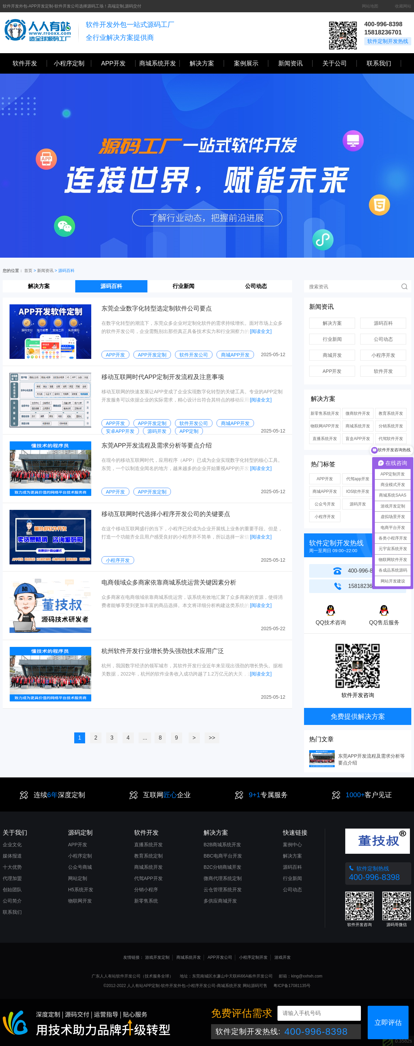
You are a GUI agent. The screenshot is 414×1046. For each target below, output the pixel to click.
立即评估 (388, 1022)
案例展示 (251, 63)
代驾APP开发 (148, 878)
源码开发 (358, 504)
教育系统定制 (148, 856)
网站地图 (370, 6)
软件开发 (30, 63)
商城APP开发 (325, 491)
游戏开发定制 (157, 957)
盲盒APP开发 (358, 438)
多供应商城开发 (220, 901)
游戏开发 (282, 957)
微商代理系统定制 (223, 878)
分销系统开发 (391, 426)
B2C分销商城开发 (222, 867)
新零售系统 (146, 901)
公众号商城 (80, 867)
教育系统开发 (391, 413)
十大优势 (12, 867)
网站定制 (77, 878)
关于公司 (339, 63)
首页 (28, 270)
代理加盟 (12, 878)
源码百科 (111, 286)
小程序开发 (383, 355)
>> (212, 738)
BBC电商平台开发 (223, 856)
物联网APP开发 (324, 426)
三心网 (38, 33)
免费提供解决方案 (358, 716)
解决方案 (39, 286)
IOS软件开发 (358, 491)
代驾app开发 (357, 478)
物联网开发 (80, 901)
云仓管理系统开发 (223, 889)
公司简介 (12, 901)
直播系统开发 (325, 438)
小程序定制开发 (253, 957)
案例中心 (292, 844)
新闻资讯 (295, 63)
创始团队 (12, 889)
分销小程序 (146, 889)
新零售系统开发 (324, 413)
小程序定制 (72, 63)
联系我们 (384, 63)
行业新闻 (183, 286)
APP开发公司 (220, 957)
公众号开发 (325, 504)
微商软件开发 (358, 413)
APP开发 (118, 63)
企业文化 (12, 844)
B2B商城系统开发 (222, 844)
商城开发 (332, 355)
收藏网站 (403, 6)
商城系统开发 (159, 63)
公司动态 (256, 286)
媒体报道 (12, 856)
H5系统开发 (80, 889)
